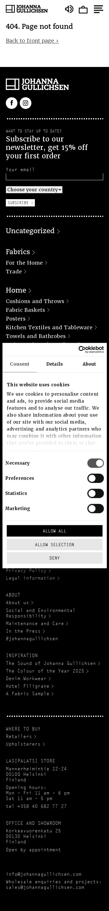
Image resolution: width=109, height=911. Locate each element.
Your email (20, 170)
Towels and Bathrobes (36, 336)
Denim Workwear (26, 678)
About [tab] (89, 364)
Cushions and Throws (35, 301)
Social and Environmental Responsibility (41, 613)
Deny (54, 558)
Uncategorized (30, 231)
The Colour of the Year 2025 (45, 671)
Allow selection (54, 544)
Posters (16, 318)
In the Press (23, 631)
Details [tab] (54, 364)
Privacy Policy (26, 570)
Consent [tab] (19, 364)
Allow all (54, 531)
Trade (14, 271)
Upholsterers (23, 744)
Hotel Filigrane (27, 686)
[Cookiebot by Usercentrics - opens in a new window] (79, 349)
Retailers (19, 736)
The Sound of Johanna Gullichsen (51, 663)
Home (16, 290)
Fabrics (18, 252)
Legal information (30, 578)
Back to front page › (32, 40)
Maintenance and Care (35, 623)
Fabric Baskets (25, 310)
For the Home (24, 262)
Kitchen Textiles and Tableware (49, 327)
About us (17, 602)
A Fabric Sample (27, 694)
